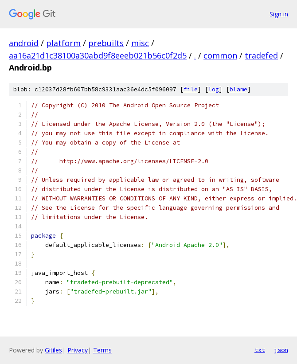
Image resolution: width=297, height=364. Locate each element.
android (24, 43)
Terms (102, 350)
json (281, 350)
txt (259, 350)
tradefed (261, 55)
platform (63, 43)
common (220, 55)
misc (140, 43)
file (191, 89)
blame (238, 89)
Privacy (77, 350)
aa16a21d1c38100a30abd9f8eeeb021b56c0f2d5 (98, 55)
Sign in (279, 14)
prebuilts (106, 43)
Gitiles (53, 350)
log (213, 89)
